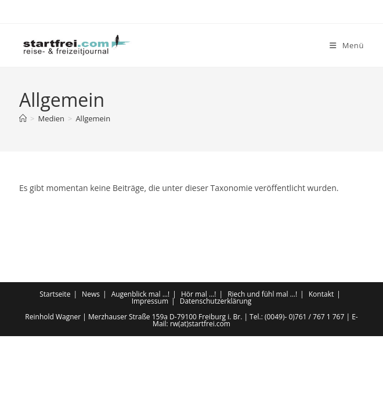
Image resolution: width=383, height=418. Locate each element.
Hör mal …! (198, 376)
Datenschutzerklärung (216, 383)
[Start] (23, 118)
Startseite (54, 376)
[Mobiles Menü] (347, 45)
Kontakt (321, 376)
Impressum (150, 383)
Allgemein (92, 118)
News (91, 376)
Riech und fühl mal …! (262, 376)
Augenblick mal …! (140, 376)
